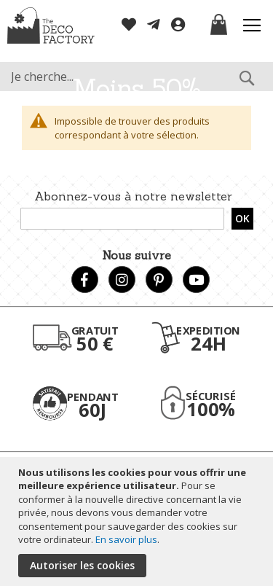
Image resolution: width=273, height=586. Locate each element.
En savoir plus (126, 539)
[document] (138, 521)
